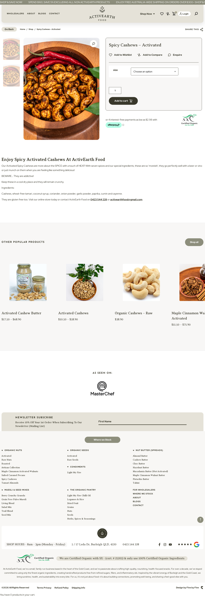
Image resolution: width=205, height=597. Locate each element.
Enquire (177, 54)
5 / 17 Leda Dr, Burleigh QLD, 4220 (94, 544)
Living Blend (8, 503)
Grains (70, 507)
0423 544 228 (98, 199)
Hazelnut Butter (141, 467)
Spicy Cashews (9, 479)
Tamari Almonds (10, 483)
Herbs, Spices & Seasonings (81, 519)
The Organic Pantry (83, 490)
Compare (168, 13)
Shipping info (78, 587)
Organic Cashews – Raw (134, 313)
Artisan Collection (11, 467)
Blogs (42, 13)
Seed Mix (6, 515)
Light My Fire (74, 472)
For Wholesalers (144, 490)
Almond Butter (140, 456)
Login (184, 13)
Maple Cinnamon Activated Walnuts (20, 471)
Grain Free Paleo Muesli (14, 499)
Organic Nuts (13, 450)
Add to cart (121, 100)
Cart (174, 14)
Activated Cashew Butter (21, 313)
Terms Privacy (44, 587)
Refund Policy (62, 587)
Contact (54, 13)
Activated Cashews (73, 313)
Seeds (70, 515)
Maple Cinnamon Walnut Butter (149, 475)
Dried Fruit (72, 503)
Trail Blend (7, 511)
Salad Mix (7, 507)
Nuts (69, 511)
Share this (194, 29)
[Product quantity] (115, 90)
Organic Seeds (79, 450)
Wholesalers (15, 13)
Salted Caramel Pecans (13, 475)
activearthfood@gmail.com (126, 199)
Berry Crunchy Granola (13, 495)
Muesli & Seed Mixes (16, 490)
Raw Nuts (7, 460)
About (31, 13)
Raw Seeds (72, 460)
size (115, 70)
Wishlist (162, 13)
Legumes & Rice (75, 499)
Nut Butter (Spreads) (149, 450)
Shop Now (147, 13)
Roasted (6, 464)
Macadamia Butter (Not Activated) (150, 471)
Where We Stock (143, 493)
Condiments (77, 466)
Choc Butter (139, 464)
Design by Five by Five (187, 587)
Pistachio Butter (141, 479)
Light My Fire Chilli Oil (79, 495)
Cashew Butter (140, 460)
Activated (6, 456)
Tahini (136, 483)
